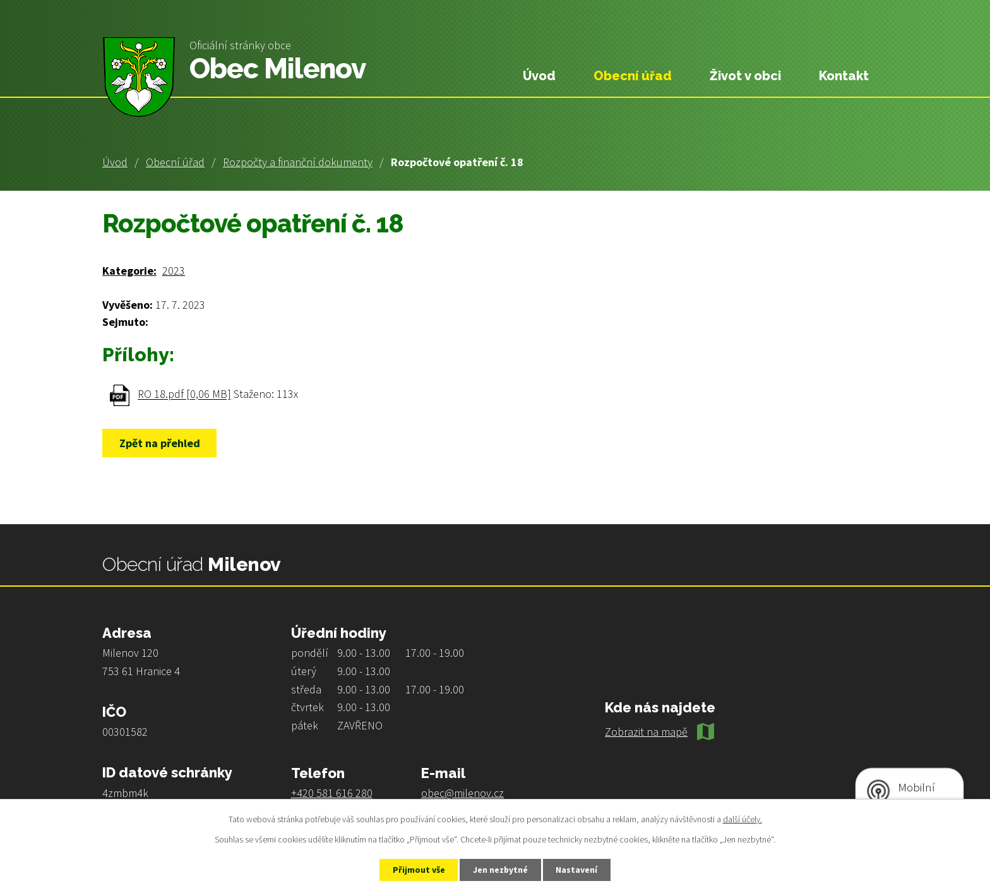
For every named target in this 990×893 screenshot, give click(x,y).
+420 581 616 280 (332, 793)
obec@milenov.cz (462, 793)
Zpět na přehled (159, 443)
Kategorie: (129, 270)
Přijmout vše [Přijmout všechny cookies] (418, 869)
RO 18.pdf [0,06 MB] (184, 394)
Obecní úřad (175, 162)
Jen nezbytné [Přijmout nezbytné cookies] (500, 869)
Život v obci (745, 75)
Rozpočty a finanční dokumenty (298, 162)
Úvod (115, 162)
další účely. (742, 819)
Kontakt (844, 75)
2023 (173, 270)
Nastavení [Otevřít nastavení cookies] (578, 869)
